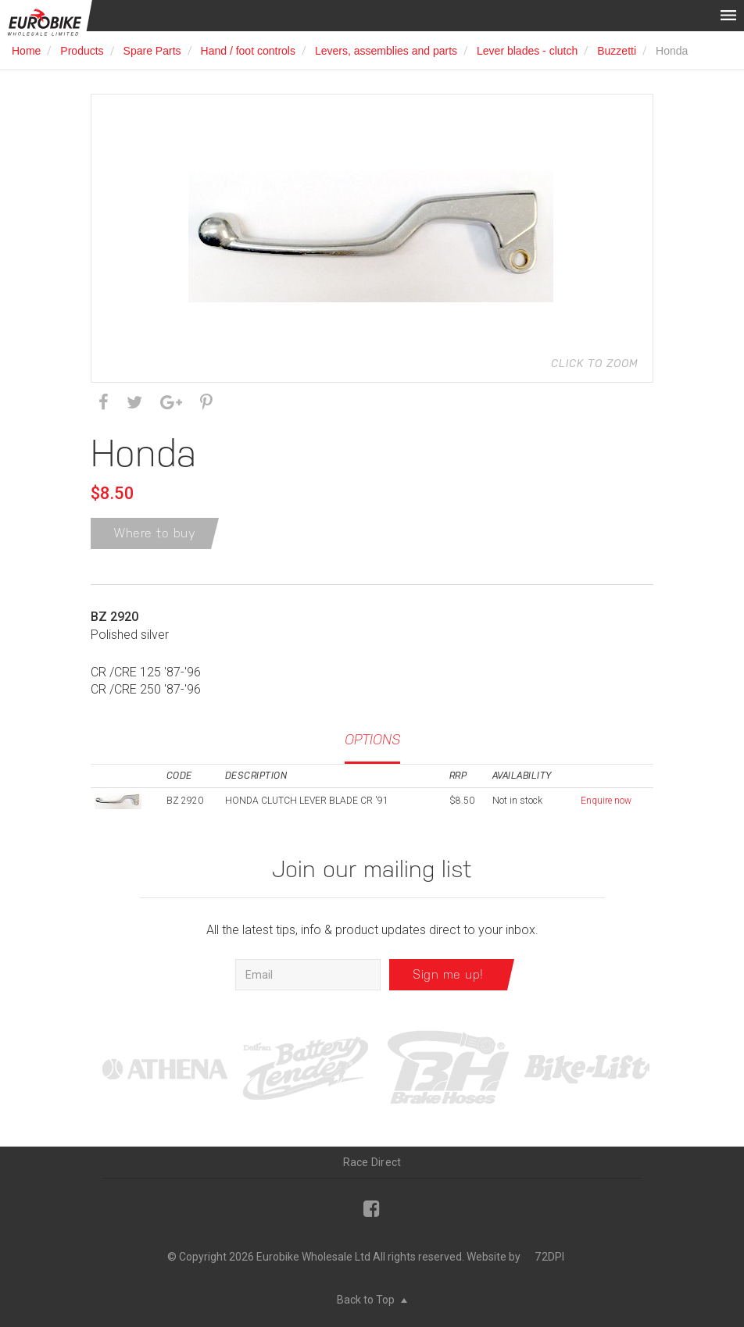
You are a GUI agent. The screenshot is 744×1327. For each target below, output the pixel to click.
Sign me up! (448, 974)
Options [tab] (372, 739)
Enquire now (606, 800)
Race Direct (372, 1162)
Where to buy (154, 533)
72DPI (549, 1256)
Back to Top (372, 1299)
